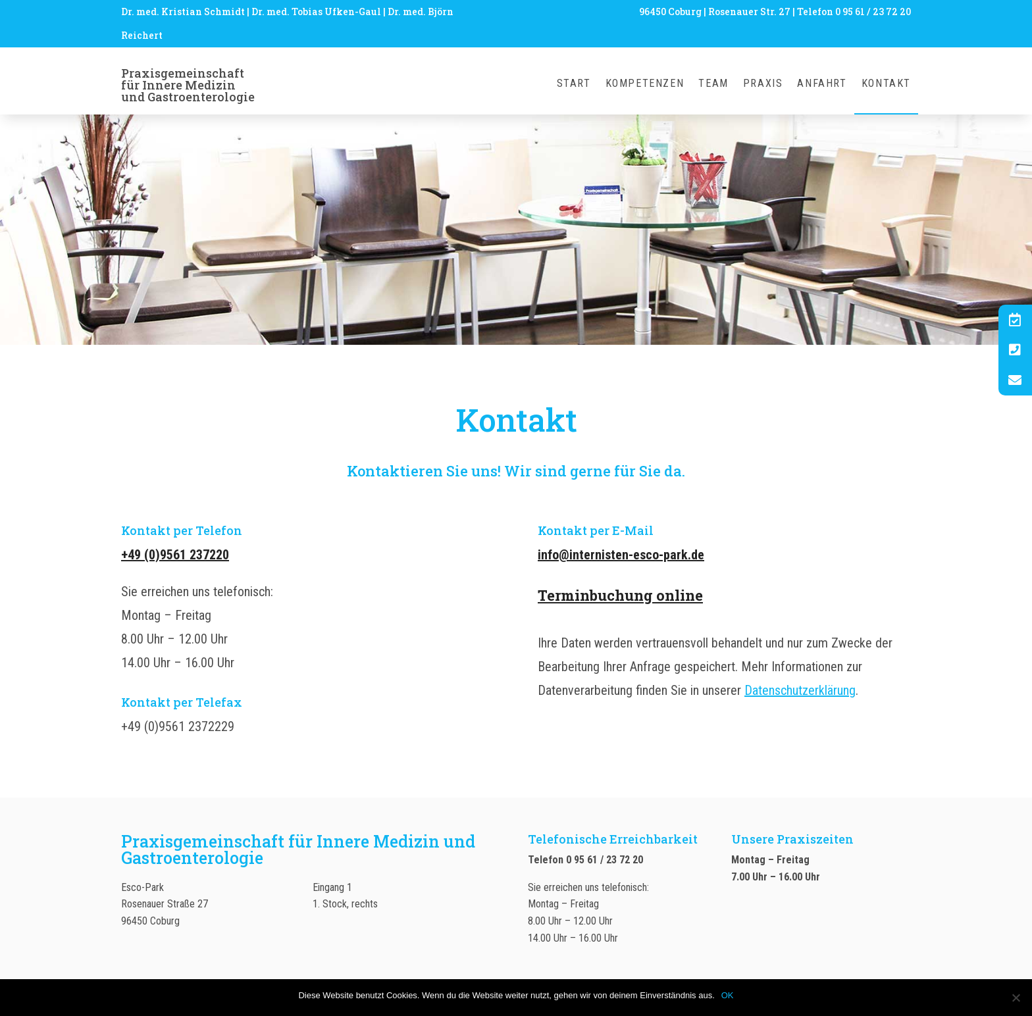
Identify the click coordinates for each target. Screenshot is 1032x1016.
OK (727, 995)
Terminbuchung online (620, 595)
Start (574, 84)
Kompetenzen (645, 84)
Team (713, 84)
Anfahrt (821, 84)
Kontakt (886, 84)
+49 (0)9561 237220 (175, 555)
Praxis (763, 84)
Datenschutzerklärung (800, 690)
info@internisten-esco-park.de (621, 555)
